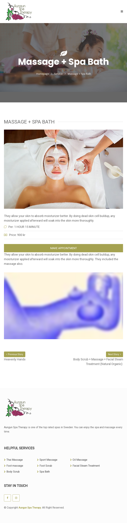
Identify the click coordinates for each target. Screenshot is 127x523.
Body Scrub (12, 471)
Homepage (42, 73)
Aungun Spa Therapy (30, 507)
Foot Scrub (44, 465)
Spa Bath (43, 471)
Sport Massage (47, 459)
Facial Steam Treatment (85, 465)
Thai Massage (13, 459)
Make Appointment (63, 248)
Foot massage (13, 465)
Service (58, 73)
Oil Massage (78, 459)
